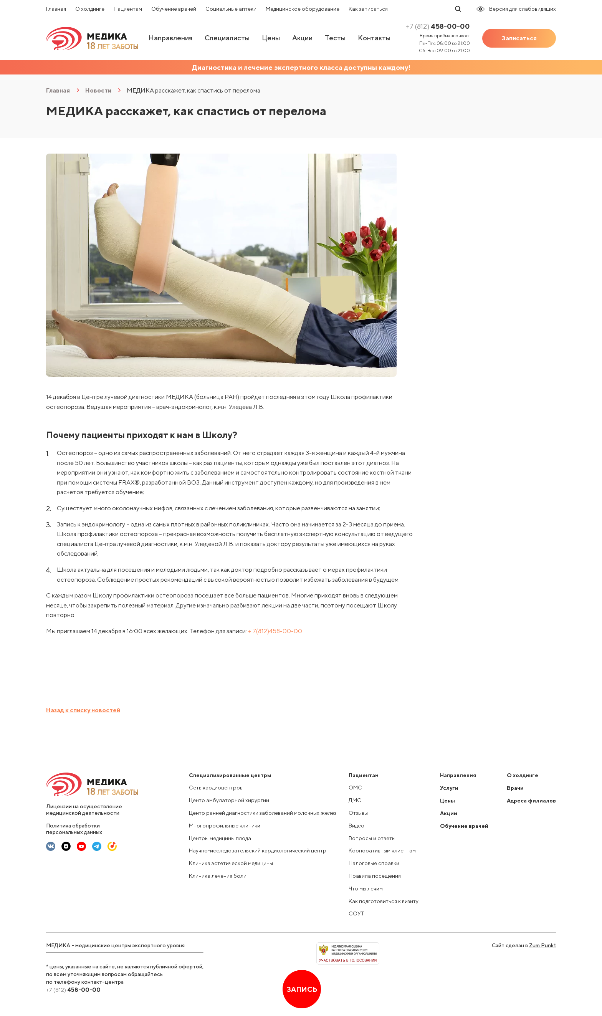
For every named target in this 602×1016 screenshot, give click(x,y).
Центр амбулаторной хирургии (229, 800)
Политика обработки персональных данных (74, 828)
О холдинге (89, 9)
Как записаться (368, 9)
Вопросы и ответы (372, 838)
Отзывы (358, 813)
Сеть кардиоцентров (216, 787)
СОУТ (356, 913)
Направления (170, 38)
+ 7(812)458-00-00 (275, 631)
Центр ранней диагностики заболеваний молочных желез (262, 813)
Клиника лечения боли (217, 876)
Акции (302, 38)
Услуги (449, 788)
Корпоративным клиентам (382, 850)
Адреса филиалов (531, 801)
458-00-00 (438, 26)
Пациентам (128, 9)
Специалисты (227, 38)
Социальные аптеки (230, 9)
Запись (302, 989)
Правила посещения (375, 876)
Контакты (374, 38)
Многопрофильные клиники (224, 825)
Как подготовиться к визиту (383, 901)
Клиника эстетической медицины (231, 863)
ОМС (355, 787)
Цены (271, 38)
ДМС (355, 800)
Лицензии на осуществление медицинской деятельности (84, 809)
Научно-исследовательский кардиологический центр (257, 850)
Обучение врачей (173, 9)
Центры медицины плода (220, 838)
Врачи (515, 788)
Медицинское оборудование (302, 9)
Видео (356, 825)
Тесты (335, 38)
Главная (56, 9)
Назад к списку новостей (83, 710)
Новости (98, 90)
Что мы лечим (366, 888)
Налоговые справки (374, 863)
